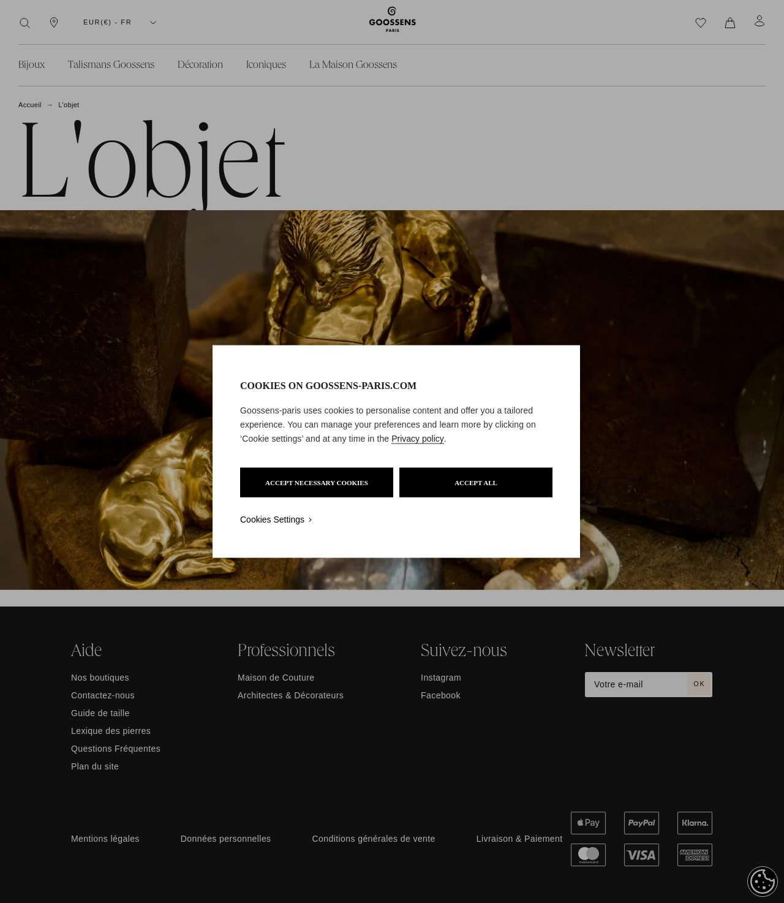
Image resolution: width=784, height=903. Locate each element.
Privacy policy (417, 439)
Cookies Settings (272, 519)
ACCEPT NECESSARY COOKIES (316, 482)
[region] (396, 452)
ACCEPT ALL (475, 482)
